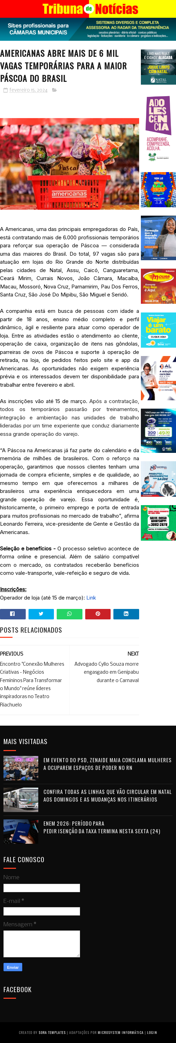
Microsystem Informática (121, 1032)
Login (152, 1032)
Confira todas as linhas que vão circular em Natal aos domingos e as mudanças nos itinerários (107, 795)
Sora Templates (52, 1032)
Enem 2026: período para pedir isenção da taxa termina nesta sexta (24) (101, 827)
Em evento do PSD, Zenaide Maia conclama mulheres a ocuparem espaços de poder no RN (107, 764)
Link (91, 597)
